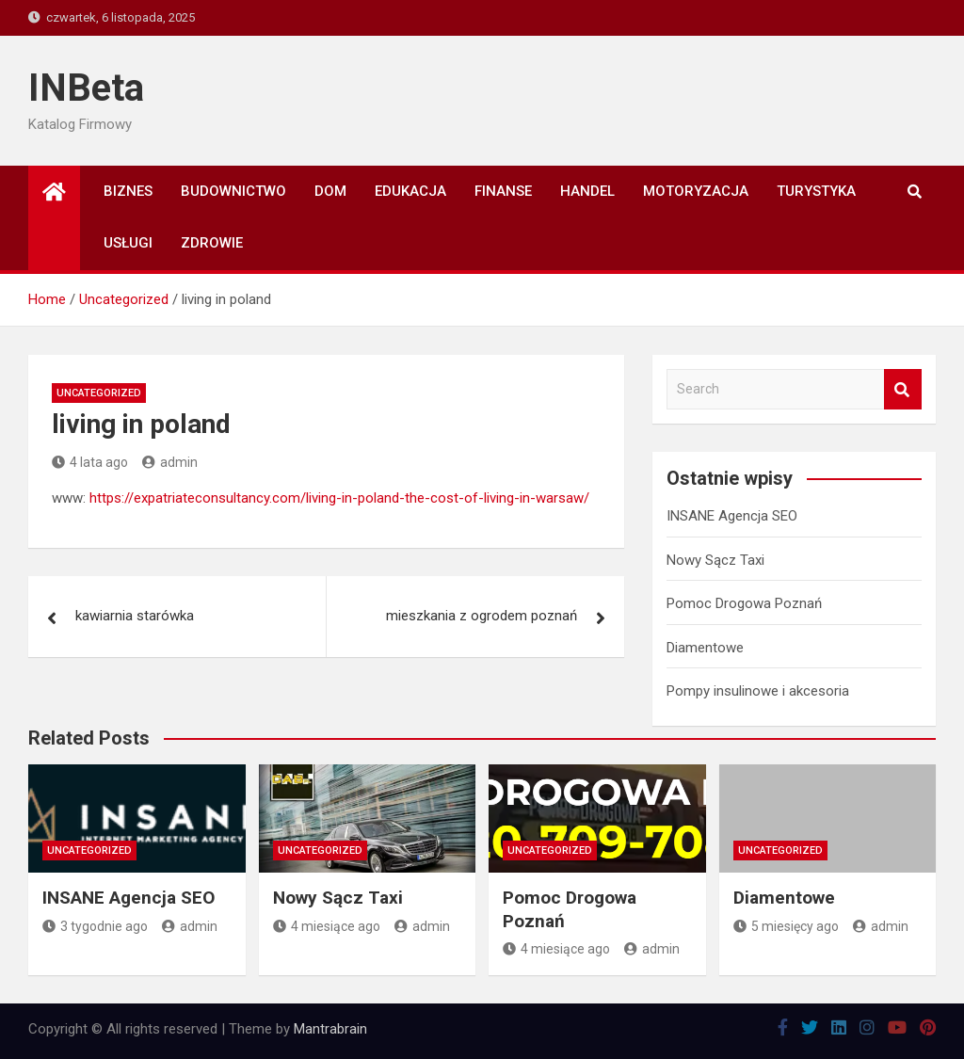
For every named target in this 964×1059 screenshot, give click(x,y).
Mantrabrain (330, 1028)
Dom (330, 191)
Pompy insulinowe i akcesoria (758, 690)
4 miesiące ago (326, 926)
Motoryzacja (695, 191)
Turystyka (816, 191)
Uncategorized (98, 393)
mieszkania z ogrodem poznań (481, 615)
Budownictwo (233, 191)
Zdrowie (212, 242)
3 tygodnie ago (95, 926)
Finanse (503, 191)
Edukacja (410, 191)
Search (903, 389)
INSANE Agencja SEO (732, 515)
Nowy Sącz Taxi (715, 560)
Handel (587, 191)
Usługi (128, 242)
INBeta (86, 88)
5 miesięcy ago (786, 926)
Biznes (128, 191)
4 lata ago (90, 462)
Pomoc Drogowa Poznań (744, 603)
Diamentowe (705, 647)
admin (170, 462)
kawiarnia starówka (134, 615)
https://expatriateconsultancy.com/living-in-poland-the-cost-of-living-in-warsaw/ (339, 497)
